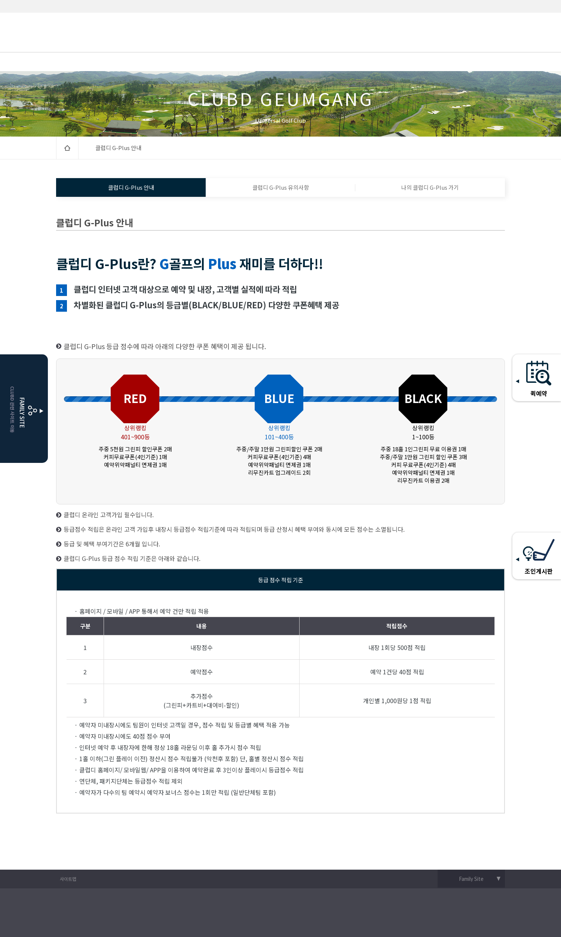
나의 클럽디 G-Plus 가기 (430, 187)
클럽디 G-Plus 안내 (131, 187)
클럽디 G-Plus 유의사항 (280, 187)
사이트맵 (68, 879)
